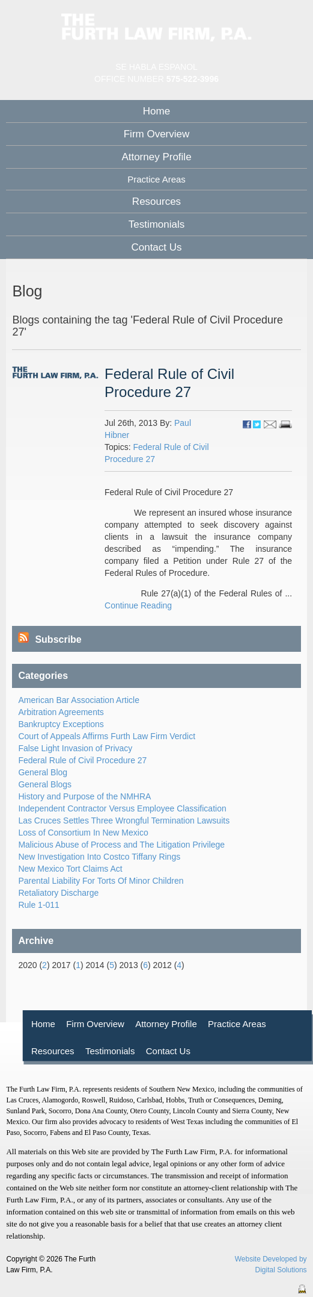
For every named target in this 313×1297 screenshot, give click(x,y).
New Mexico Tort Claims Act (70, 869)
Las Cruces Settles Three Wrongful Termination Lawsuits (123, 820)
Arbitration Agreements (60, 712)
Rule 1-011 (38, 905)
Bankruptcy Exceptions (60, 724)
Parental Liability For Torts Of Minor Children (100, 881)
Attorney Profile (156, 157)
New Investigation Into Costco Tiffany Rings (99, 856)
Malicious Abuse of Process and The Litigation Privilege (121, 844)
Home (156, 111)
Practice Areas (237, 1024)
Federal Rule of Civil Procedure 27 (82, 760)
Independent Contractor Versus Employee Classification (122, 808)
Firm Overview (157, 134)
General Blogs (44, 784)
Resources (156, 201)
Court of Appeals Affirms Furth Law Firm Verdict (106, 736)
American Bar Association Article (78, 700)
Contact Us (156, 247)
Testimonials (157, 224)
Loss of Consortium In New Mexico (83, 832)
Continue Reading (138, 605)
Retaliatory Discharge (58, 893)
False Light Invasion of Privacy (75, 748)
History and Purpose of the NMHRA (84, 796)
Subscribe (49, 639)
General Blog (42, 772)
